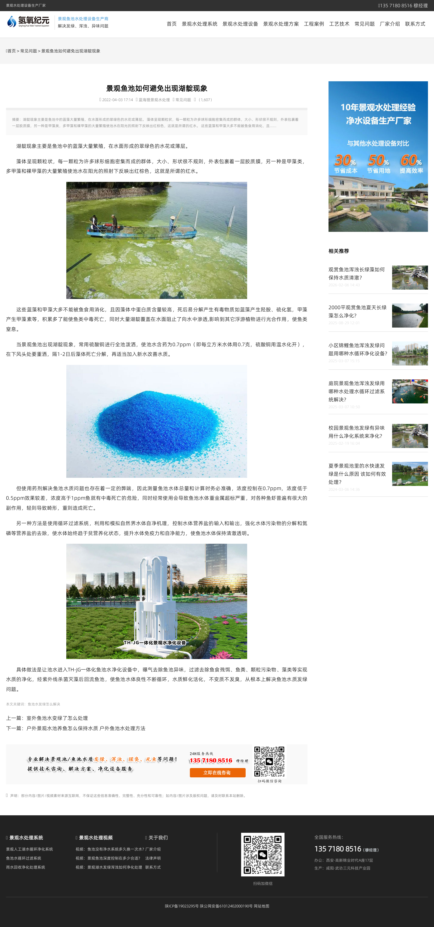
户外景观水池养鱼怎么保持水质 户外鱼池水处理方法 (86, 728)
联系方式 (415, 23)
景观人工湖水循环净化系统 (29, 849)
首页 (172, 23)
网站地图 (261, 906)
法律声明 (153, 858)
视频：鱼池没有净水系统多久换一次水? (110, 849)
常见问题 (364, 23)
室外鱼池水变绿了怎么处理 (57, 718)
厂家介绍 (390, 23)
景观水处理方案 (281, 23)
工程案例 (314, 23)
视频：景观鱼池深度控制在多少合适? (108, 858)
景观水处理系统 (200, 23)
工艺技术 (339, 23)
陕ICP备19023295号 (182, 906)
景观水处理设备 (240, 23)
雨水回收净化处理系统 (25, 867)
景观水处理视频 (96, 837)
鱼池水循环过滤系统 (23, 858)
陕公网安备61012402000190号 (226, 906)
